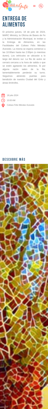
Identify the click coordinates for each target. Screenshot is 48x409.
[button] (34, 6)
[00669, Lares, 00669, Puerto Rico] (24, 131)
